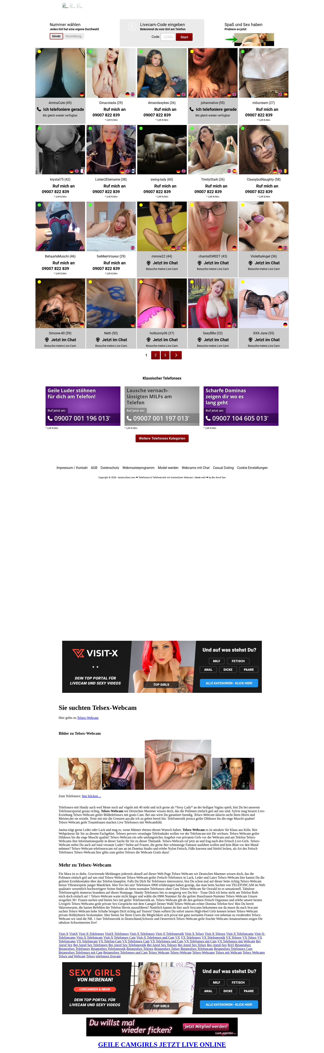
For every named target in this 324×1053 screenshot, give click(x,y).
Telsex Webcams (253, 952)
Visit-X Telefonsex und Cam (155, 937)
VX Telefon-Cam (109, 941)
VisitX (73, 934)
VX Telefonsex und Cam (166, 941)
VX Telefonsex (191, 937)
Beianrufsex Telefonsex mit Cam (81, 952)
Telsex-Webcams (203, 952)
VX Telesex (233, 937)
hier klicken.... (91, 796)
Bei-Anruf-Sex (217, 945)
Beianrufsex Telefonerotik (108, 949)
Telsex (90, 956)
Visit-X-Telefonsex (91, 934)
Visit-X (63, 934)
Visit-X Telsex (194, 934)
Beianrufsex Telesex (139, 949)
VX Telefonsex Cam (136, 941)
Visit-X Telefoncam (89, 937)
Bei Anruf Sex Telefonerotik (127, 945)
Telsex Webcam (158, 952)
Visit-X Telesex (215, 934)
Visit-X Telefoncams (240, 934)
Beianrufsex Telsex (167, 949)
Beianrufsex (243, 945)
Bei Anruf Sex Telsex (192, 945)
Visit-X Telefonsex (142, 934)
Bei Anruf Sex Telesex (162, 945)
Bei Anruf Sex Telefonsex (90, 945)
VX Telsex (249, 937)
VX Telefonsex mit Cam (200, 941)
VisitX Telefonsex (117, 934)
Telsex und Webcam (72, 956)
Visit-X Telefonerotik (170, 934)
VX (177, 937)
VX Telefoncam (87, 941)
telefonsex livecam (108, 956)
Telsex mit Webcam (229, 952)
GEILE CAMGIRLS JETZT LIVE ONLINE (162, 1044)
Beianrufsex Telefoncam (197, 949)
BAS (231, 945)
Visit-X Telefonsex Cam (119, 937)
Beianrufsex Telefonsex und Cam (125, 952)
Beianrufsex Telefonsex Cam (233, 949)
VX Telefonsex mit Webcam (236, 941)
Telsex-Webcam (87, 717)
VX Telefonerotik (213, 937)
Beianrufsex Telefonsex (74, 949)
